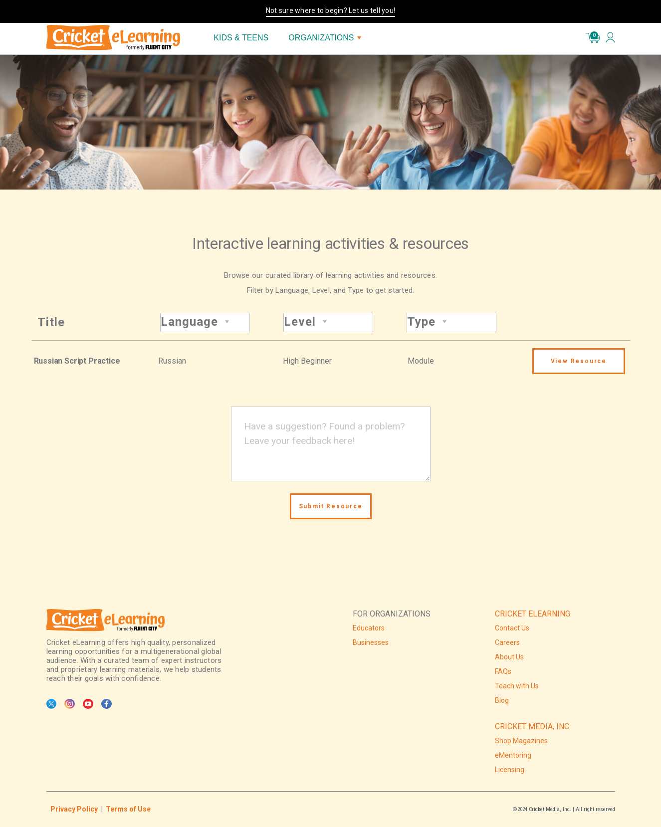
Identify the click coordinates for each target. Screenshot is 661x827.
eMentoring (513, 755)
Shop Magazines (521, 741)
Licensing (509, 770)
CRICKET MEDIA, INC (532, 726)
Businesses (371, 642)
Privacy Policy (74, 809)
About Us (509, 657)
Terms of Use (128, 809)
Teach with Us (517, 686)
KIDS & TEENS (241, 37)
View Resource (579, 361)
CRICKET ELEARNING (532, 614)
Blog (502, 700)
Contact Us (512, 628)
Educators (369, 628)
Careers (507, 642)
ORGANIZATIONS (324, 37)
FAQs (503, 671)
